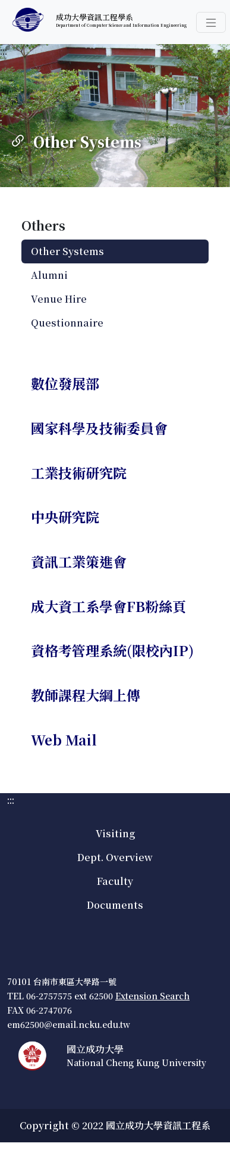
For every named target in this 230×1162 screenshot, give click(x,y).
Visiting (115, 833)
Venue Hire (59, 299)
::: (3, 51)
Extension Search (152, 996)
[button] (211, 22)
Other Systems (67, 251)
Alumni (49, 275)
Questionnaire (67, 323)
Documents (115, 905)
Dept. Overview (115, 857)
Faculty (115, 881)
